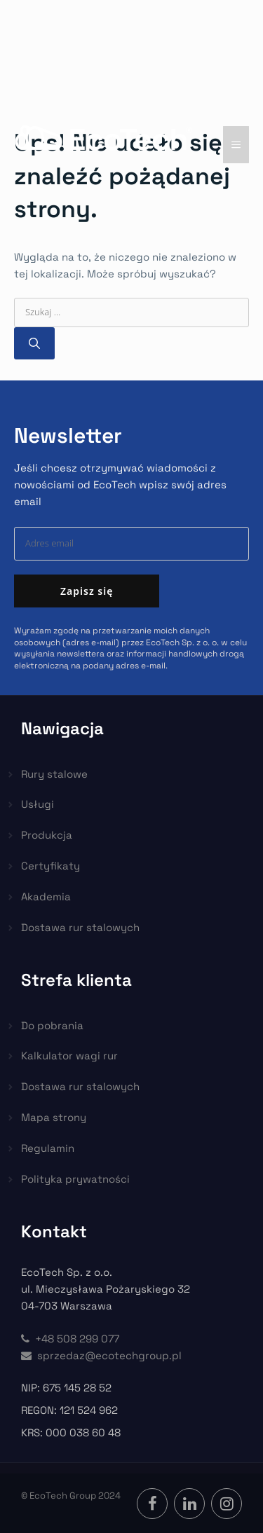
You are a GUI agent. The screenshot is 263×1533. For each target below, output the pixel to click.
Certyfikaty (50, 865)
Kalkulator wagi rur (69, 1055)
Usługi (37, 804)
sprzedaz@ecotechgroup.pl (101, 1355)
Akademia (46, 896)
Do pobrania (52, 1025)
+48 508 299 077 (70, 1338)
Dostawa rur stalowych (80, 927)
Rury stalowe (54, 774)
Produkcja (46, 834)
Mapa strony (53, 1117)
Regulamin (47, 1148)
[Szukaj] (34, 343)
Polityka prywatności (75, 1178)
